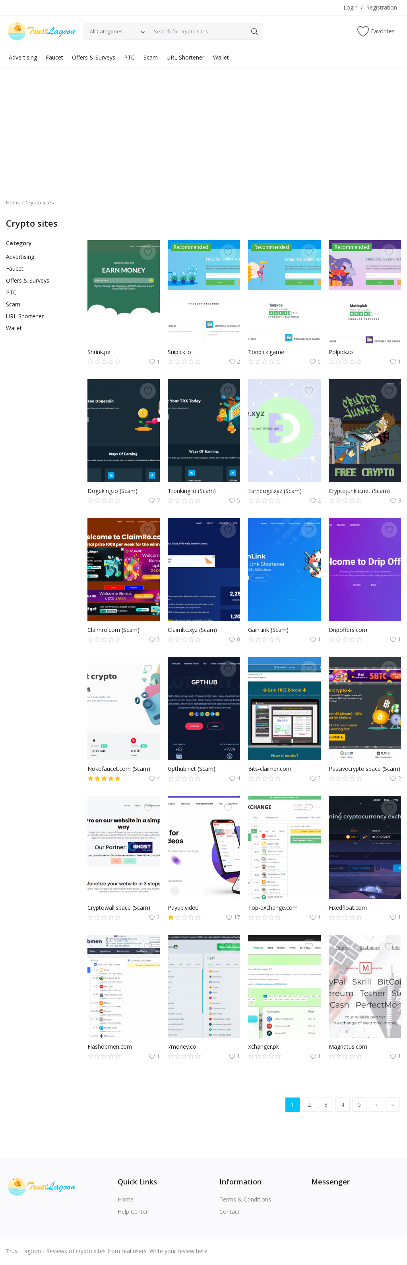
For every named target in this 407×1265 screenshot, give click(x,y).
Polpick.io (341, 352)
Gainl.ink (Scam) (268, 629)
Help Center (133, 1211)
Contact (229, 1211)
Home (13, 202)
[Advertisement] (203, 127)
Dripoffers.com (348, 629)
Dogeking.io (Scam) (112, 491)
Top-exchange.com (273, 907)
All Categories (106, 31)
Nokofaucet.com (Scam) (118, 768)
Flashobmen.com (109, 1046)
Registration (381, 7)
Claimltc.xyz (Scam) (192, 629)
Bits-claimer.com (269, 768)
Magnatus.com (348, 1046)
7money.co (182, 1046)
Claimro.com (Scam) (113, 629)
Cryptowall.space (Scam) (118, 907)
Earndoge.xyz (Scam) (275, 491)
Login (350, 7)
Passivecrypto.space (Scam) (364, 768)
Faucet (54, 57)
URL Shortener (185, 57)
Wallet (221, 57)
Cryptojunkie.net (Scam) (359, 491)
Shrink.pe (98, 352)
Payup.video (183, 907)
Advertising (23, 57)
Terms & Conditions (245, 1199)
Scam (150, 57)
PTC (129, 57)
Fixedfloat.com (348, 907)
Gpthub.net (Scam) (191, 768)
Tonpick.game (266, 352)
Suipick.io (179, 352)
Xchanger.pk (263, 1046)
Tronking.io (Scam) (192, 491)
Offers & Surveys (93, 57)
